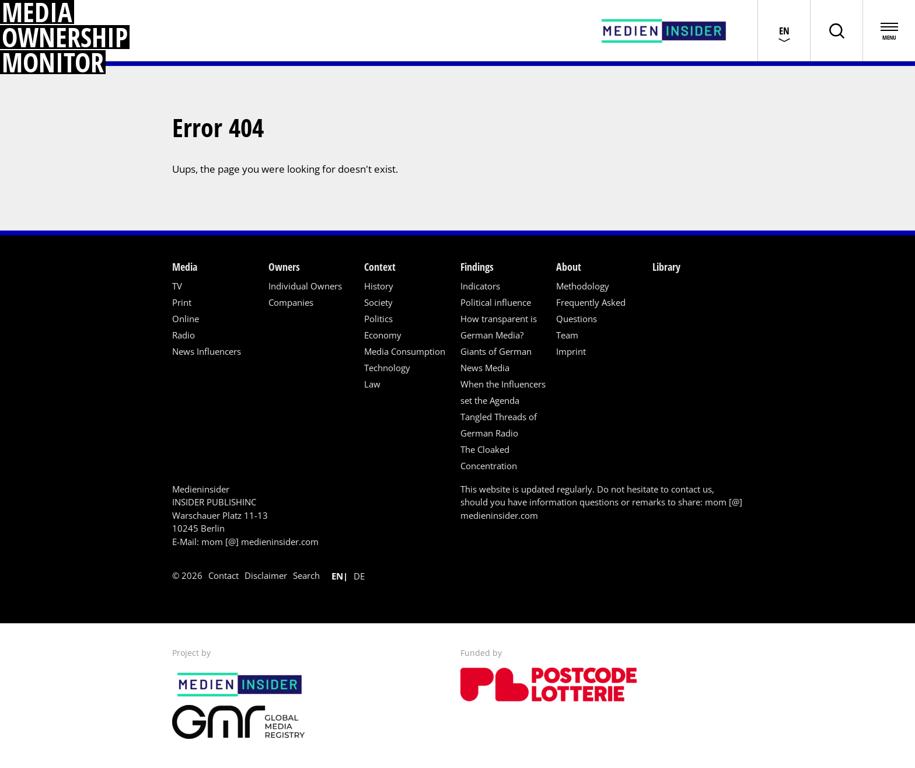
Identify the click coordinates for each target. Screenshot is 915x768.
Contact (223, 575)
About (568, 267)
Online (185, 318)
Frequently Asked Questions (591, 310)
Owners (284, 267)
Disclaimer (266, 575)
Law (372, 384)
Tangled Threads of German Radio (498, 425)
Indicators (480, 286)
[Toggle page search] (836, 30)
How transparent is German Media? (498, 327)
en (337, 576)
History (378, 286)
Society (378, 302)
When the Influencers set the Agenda (503, 392)
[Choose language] (783, 30)
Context (380, 267)
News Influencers (206, 351)
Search (306, 575)
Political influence (495, 302)
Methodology (582, 286)
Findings (477, 267)
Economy (382, 335)
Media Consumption (404, 351)
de (359, 576)
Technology (387, 367)
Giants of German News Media (496, 359)
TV (177, 286)
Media (184, 267)
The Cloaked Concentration (488, 458)
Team (567, 335)
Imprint (571, 351)
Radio (183, 335)
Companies (290, 302)
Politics (378, 318)
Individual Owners (305, 286)
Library (666, 267)
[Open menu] (888, 30)
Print (181, 302)
